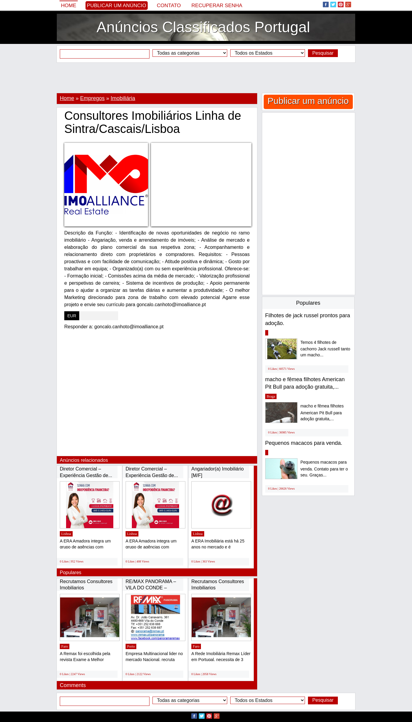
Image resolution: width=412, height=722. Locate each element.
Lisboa (66, 534)
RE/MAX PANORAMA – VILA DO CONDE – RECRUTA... (151, 588)
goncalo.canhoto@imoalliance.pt (129, 326)
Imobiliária (123, 98)
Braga (271, 396)
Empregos (92, 98)
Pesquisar (322, 53)
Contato (169, 5)
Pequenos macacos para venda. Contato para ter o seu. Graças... (324, 468)
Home (68, 5)
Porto (131, 646)
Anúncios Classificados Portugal (203, 27)
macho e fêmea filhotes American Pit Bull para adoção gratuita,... (322, 412)
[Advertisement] (206, 77)
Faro (64, 646)
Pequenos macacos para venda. (303, 443)
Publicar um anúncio (116, 5)
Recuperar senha (216, 5)
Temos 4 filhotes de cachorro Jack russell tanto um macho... (325, 349)
